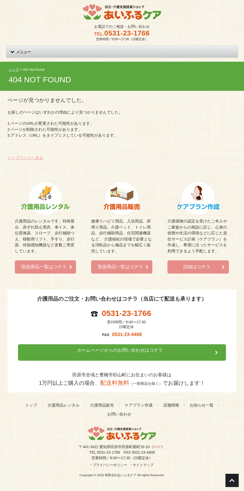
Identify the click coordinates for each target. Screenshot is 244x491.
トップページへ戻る (25, 157)
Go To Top (232, 480)
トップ (31, 397)
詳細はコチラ (197, 263)
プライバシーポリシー (110, 457)
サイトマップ (143, 457)
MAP (157, 439)
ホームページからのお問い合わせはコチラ (119, 346)
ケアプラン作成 (139, 397)
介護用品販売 (102, 397)
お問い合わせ (119, 406)
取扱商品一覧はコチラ (44, 263)
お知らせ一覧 (202, 397)
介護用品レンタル (63, 397)
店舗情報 (171, 397)
